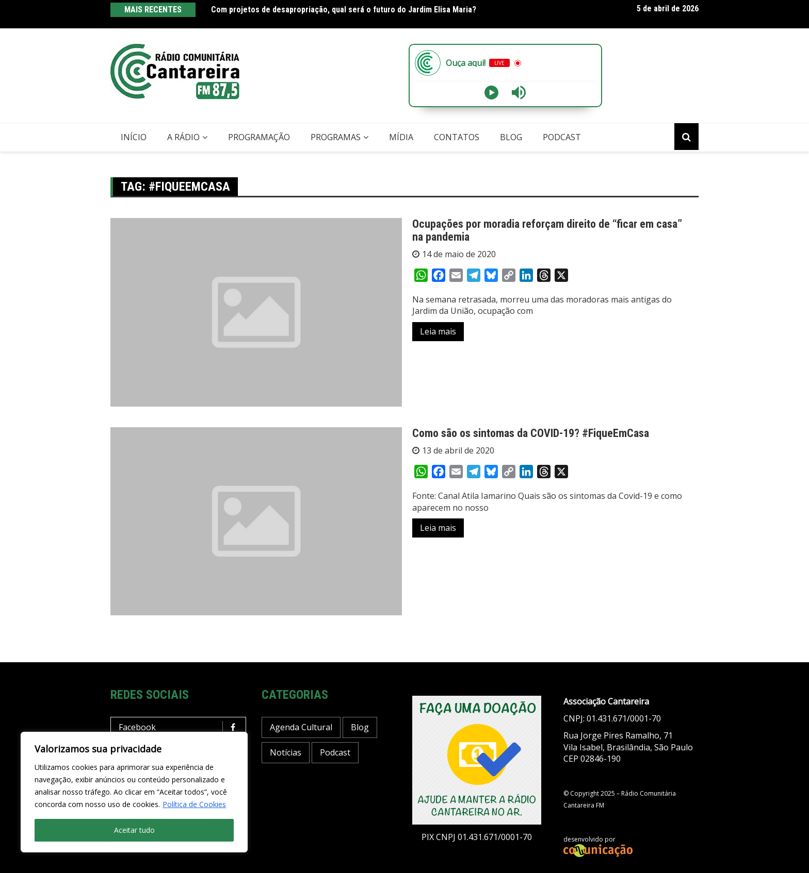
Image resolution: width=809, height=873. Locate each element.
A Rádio (183, 137)
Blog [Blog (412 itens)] (360, 727)
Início (134, 137)
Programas (336, 137)
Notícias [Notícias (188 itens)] (285, 752)
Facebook (181, 727)
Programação (259, 137)
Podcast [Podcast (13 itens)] (335, 752)
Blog (511, 137)
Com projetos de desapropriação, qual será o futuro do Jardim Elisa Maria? (343, 9)
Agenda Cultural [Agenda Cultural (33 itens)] (301, 727)
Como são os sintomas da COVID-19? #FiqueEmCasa (530, 433)
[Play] (491, 92)
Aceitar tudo (134, 830)
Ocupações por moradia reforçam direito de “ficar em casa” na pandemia (547, 230)
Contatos (456, 137)
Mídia (401, 137)
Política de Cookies (194, 804)
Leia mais (438, 331)
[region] (134, 792)
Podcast (562, 137)
